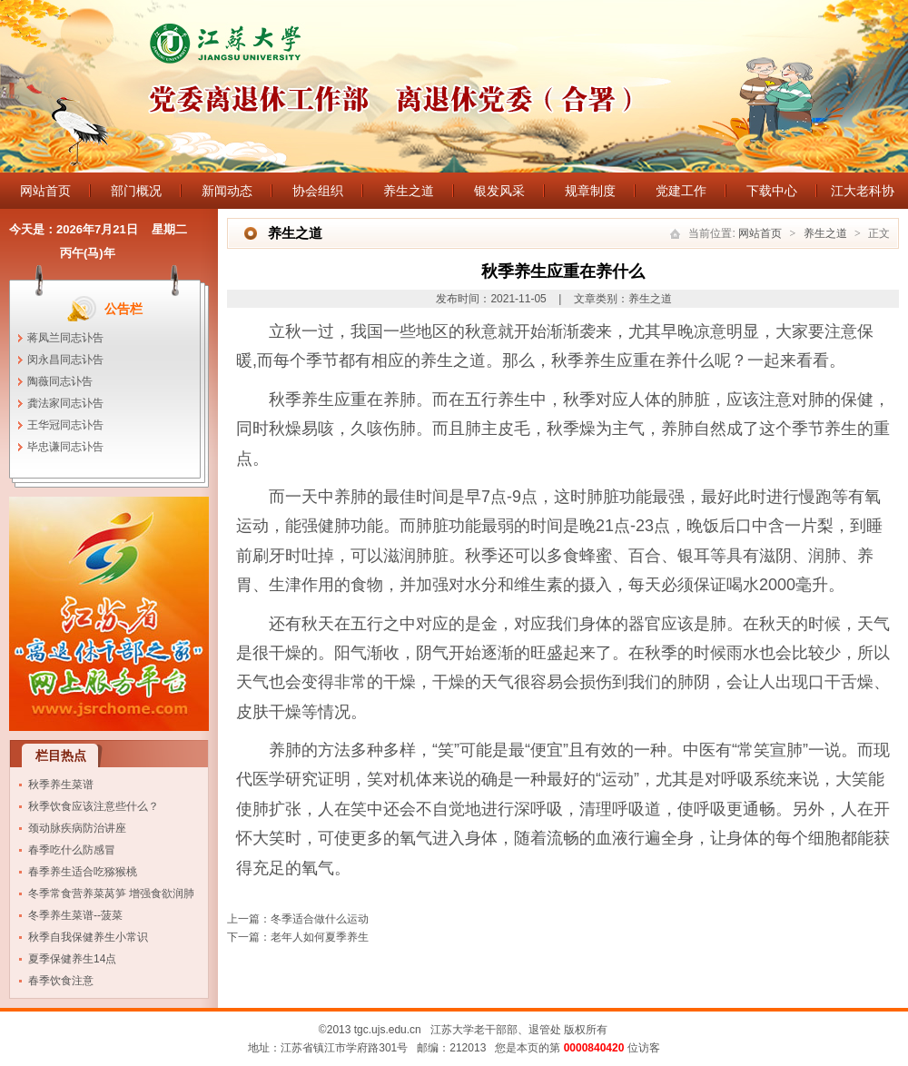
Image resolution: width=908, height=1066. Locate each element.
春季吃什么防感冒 (71, 850)
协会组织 (317, 190)
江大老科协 (862, 190)
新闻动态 (227, 190)
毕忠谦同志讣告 (65, 446)
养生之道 (408, 190)
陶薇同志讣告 (60, 381)
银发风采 (499, 190)
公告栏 (123, 308)
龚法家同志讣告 (65, 403)
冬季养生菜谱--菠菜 (75, 915)
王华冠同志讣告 (65, 425)
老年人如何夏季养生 (320, 937)
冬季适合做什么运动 (320, 919)
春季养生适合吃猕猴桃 (82, 871)
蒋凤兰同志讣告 (65, 337)
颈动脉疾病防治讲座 (77, 828)
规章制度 (590, 190)
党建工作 (681, 190)
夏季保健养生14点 (72, 958)
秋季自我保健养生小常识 (88, 937)
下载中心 (771, 190)
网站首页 (45, 190)
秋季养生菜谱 (61, 784)
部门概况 (136, 190)
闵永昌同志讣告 (65, 359)
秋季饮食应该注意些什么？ (93, 806)
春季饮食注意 (61, 980)
